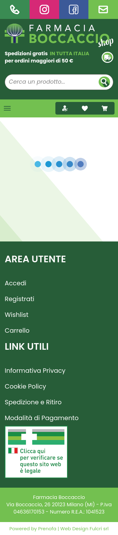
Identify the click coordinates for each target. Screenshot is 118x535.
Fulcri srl (99, 528)
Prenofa (46, 528)
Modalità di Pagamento (42, 417)
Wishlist (16, 314)
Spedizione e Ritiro (33, 402)
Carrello (17, 330)
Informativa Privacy (35, 370)
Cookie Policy (25, 386)
